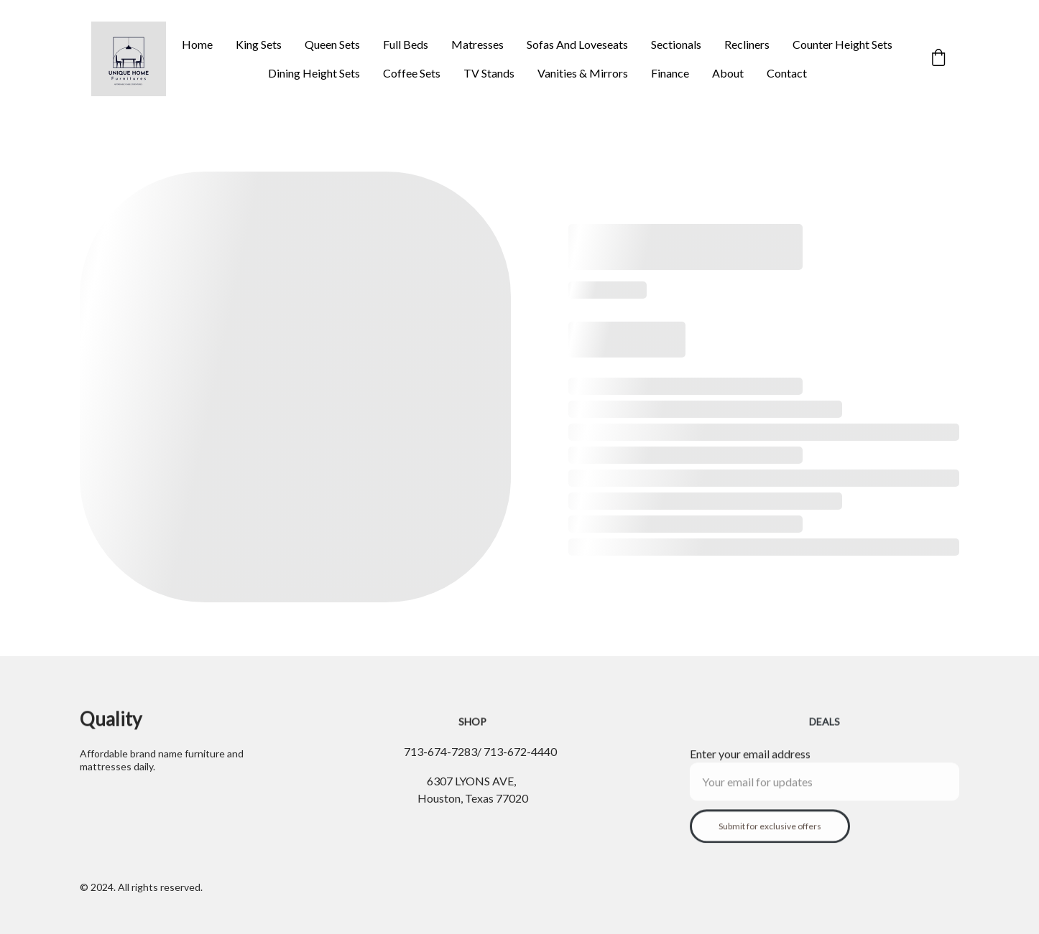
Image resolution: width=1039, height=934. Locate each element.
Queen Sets (332, 44)
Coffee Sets (411, 73)
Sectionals (676, 44)
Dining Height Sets (314, 73)
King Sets (259, 44)
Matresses (477, 44)
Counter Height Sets (842, 44)
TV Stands (488, 73)
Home (197, 44)
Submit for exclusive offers (770, 832)
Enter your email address (750, 760)
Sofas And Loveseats (577, 44)
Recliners (747, 44)
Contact (787, 73)
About (728, 73)
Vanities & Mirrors (582, 73)
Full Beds (405, 44)
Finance (670, 73)
